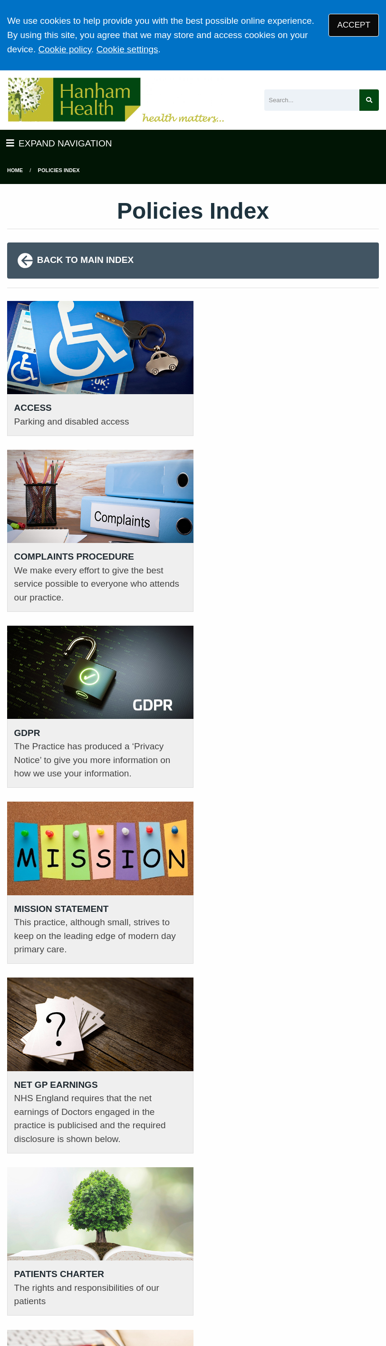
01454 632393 (133, 1143)
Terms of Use (91, 1277)
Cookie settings (127, 49)
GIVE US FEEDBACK (337, 1153)
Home (15, 170)
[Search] (311, 100)
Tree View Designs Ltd (55, 1309)
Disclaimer (217, 1277)
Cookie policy (64, 49)
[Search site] (369, 100)
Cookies (313, 1277)
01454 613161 (36, 1128)
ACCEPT (354, 24)
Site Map (353, 1277)
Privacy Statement (157, 1277)
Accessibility (267, 1277)
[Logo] (115, 100)
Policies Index (59, 170)
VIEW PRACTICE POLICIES (241, 1180)
